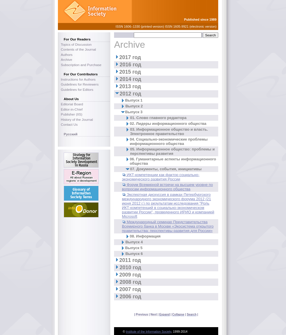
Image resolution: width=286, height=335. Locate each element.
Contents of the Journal (78, 49)
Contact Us (69, 124)
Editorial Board (72, 104)
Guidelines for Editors (77, 89)
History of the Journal (77, 119)
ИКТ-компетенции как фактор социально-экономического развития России (161, 177)
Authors (66, 54)
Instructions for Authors (78, 79)
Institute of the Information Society (148, 331)
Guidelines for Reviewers (80, 84)
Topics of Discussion (76, 44)
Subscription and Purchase (81, 65)
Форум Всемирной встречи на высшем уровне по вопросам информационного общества (167, 186)
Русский (70, 134)
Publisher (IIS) (71, 114)
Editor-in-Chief (72, 109)
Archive (66, 59)
